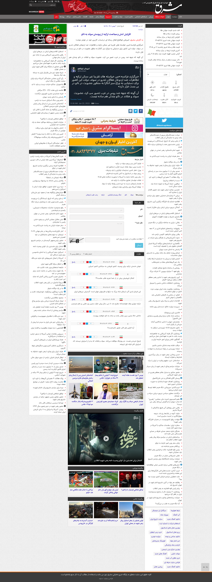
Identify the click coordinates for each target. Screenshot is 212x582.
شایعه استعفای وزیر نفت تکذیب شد (50, 267)
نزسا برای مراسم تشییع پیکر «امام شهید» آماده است (49, 389)
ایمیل (140, 216)
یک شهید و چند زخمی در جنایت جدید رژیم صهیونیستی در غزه (49, 272)
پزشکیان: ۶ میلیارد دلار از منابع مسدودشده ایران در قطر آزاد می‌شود (165, 493)
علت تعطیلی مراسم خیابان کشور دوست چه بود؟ (165, 478)
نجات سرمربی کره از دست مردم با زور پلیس (47, 363)
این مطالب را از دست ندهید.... (132, 353)
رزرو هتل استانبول (173, 532)
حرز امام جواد (175, 540)
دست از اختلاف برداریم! (171, 180)
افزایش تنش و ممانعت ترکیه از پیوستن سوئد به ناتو (106, 34)
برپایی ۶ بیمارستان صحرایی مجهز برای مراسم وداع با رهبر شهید (164, 197)
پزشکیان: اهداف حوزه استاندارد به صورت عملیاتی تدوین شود (166, 382)
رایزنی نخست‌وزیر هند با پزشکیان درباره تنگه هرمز (165, 145)
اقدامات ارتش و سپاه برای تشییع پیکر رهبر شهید (165, 302)
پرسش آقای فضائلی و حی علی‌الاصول (166, 378)
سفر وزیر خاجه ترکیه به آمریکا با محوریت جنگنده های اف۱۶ (119, 177)
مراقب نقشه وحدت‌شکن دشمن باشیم (166, 345)
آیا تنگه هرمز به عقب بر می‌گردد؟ (167, 503)
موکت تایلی (175, 553)
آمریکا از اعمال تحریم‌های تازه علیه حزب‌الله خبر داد (48, 259)
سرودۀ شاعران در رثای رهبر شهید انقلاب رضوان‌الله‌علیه (49, 283)
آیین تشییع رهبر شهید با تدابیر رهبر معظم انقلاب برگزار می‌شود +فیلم (165, 278)
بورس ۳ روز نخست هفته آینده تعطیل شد (132, 377)
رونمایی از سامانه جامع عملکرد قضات (166, 268)
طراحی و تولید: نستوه (106, 578)
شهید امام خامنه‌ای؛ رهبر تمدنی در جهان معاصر (166, 151)
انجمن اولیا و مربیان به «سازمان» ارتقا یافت (164, 258)
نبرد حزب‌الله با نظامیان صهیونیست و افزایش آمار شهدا (48, 317)
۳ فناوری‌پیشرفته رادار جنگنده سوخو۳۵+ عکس (82, 403)
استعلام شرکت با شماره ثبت (169, 523)
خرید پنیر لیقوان (156, 532)
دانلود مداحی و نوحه (172, 536)
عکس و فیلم (77, 16)
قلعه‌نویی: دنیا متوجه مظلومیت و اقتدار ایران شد (48, 329)
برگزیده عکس (138, 498)
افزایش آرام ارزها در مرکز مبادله (168, 37)
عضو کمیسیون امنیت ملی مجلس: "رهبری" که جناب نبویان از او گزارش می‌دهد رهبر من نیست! (165, 402)
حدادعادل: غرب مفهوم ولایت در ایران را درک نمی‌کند (165, 361)
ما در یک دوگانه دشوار (172, 162)
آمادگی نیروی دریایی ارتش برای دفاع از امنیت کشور (164, 208)
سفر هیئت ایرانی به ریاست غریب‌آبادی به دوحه (166, 157)
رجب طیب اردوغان (92, 195)
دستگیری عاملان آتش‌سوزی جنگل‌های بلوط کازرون (48, 347)
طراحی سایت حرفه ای (172, 562)
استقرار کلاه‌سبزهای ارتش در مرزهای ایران (164, 213)
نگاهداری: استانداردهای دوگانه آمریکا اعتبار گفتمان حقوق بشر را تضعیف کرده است (165, 244)
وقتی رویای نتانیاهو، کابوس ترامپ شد (166, 234)
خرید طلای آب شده (173, 558)
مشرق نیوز (163, 7)
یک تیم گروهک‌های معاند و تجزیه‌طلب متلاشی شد (167, 263)
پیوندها (62, 16)
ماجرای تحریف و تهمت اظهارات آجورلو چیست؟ (167, 218)
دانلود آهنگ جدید (173, 519)
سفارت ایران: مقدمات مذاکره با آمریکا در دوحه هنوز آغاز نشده (166, 426)
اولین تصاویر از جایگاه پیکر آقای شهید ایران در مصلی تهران (48, 68)
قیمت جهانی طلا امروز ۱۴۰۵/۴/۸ (168, 44)
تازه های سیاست (176, 130)
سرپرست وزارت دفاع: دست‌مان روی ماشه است (166, 308)
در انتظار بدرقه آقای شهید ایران (52, 264)
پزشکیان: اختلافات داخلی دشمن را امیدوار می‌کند (166, 284)
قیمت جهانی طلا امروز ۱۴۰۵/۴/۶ (168, 65)
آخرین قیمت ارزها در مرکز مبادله (168, 50)
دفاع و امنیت (129, 16)
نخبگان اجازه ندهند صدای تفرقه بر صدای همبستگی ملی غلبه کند (166, 432)
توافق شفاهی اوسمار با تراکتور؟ (132, 489)
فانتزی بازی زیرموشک (172, 312)
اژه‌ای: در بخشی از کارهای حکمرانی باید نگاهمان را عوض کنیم (167, 296)
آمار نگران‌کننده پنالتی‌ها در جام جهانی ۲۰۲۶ (47, 231)
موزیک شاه (164, 514)
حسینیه (108, 16)
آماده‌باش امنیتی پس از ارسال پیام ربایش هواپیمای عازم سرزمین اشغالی (81, 378)
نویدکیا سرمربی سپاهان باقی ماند (51, 403)
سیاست (174, 16)
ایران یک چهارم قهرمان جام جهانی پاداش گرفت (108, 491)
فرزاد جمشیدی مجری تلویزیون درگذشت (107, 403)
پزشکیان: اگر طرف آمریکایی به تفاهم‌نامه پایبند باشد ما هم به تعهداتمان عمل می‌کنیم (166, 335)
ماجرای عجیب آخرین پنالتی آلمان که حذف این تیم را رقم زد (49, 278)
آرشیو (50, 2)
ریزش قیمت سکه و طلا (171, 34)
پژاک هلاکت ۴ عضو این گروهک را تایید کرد (164, 177)
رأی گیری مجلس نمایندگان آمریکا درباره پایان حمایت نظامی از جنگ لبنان (48, 79)
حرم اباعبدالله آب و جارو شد (108, 520)
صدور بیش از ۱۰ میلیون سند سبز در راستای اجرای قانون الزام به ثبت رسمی (165, 172)
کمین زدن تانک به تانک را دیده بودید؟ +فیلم (47, 134)
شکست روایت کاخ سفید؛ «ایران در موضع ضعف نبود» (49, 383)
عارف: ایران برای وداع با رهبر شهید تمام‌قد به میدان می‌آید (164, 166)
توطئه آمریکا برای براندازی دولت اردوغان (126, 187)
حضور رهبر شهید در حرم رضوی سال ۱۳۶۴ (48, 406)
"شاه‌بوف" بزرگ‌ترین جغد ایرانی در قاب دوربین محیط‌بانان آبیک (47, 161)
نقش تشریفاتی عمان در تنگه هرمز (167, 455)
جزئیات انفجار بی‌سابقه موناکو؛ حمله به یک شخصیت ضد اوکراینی (48, 123)
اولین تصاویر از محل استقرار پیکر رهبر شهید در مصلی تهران (131, 522)
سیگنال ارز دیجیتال (159, 510)
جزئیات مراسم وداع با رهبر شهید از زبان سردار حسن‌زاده (164, 367)
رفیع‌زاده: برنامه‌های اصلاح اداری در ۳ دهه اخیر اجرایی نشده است (165, 229)
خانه (180, 16)
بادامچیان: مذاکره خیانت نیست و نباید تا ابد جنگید (48, 85)
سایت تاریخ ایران (156, 519)
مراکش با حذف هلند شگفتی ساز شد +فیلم (81, 491)
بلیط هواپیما (175, 510)
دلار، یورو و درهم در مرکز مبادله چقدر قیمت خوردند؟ (165, 61)
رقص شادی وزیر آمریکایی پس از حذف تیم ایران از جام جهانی (49, 56)
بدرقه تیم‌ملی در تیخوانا (54, 177)
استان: (178, 74)
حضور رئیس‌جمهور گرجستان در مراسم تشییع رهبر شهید (48, 241)
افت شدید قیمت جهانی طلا (170, 30)
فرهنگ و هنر (100, 16)
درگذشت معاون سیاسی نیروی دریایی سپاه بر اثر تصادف (164, 394)
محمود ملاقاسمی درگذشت (53, 297)
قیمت (180, 25)
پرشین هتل (158, 566)
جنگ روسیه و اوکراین (114, 195)
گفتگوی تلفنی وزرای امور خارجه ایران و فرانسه (167, 340)
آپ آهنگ (176, 514)
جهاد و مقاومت (117, 16)
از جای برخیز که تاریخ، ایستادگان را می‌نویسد (163, 141)
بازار (56, 16)
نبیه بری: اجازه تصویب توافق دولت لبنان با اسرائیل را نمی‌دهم (48, 188)
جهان (168, 16)
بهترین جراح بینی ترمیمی (171, 549)
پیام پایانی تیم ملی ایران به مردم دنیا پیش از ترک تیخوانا (48, 323)
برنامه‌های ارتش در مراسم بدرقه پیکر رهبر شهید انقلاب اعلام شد (165, 438)
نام (141, 209)
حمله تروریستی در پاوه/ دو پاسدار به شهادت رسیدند (165, 350)
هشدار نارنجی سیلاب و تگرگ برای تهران (131, 403)
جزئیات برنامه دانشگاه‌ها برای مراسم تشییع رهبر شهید (165, 460)
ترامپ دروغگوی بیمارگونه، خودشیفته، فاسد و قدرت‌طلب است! (47, 293)
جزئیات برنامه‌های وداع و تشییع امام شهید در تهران (164, 499)
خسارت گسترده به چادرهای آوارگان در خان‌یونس (83, 522)
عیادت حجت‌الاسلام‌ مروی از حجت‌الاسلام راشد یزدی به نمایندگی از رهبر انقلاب (166, 136)
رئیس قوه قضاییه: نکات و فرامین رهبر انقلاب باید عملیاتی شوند (164, 451)
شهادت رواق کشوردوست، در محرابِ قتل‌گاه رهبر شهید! (165, 420)
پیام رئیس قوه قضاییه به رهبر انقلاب (166, 488)
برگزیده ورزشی (138, 468)
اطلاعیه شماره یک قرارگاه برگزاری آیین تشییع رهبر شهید (165, 202)
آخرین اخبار (61, 151)
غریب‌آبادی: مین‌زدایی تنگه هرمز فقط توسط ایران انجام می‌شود (165, 388)
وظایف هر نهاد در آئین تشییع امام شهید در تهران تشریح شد (165, 483)
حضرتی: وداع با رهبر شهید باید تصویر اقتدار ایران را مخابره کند (165, 191)
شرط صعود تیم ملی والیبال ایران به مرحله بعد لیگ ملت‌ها (49, 74)
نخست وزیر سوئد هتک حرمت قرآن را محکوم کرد (123, 167)
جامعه (91, 16)
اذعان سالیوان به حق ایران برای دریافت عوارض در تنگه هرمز (50, 129)
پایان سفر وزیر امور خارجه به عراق (167, 443)
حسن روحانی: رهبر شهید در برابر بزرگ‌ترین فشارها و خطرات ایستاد (165, 356)
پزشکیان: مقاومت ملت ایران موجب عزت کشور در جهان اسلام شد (166, 290)
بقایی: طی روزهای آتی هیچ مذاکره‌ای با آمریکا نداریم (166, 409)
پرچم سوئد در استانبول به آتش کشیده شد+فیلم (123, 173)
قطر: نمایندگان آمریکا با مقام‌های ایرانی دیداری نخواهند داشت (49, 144)
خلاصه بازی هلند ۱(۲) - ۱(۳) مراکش (50, 90)
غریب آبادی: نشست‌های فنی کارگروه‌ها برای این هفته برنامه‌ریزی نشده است (165, 472)
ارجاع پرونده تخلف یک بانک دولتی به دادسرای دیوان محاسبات (164, 254)
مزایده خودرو (155, 536)
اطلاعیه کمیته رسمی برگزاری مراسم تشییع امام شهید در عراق (49, 167)
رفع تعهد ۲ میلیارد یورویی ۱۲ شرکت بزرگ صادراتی (166, 272)
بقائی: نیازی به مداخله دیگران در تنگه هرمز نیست (165, 223)
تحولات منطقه (159, 16)
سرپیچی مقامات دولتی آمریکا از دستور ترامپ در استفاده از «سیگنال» (47, 335)
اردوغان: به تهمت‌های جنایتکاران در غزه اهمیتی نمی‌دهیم (50, 236)
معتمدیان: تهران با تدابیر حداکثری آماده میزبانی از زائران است (166, 323)
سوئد (132, 195)
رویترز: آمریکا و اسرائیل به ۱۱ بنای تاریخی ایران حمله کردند (49, 410)
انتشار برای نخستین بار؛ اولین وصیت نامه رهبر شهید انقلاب (118, 460)
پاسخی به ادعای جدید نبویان (169, 249)
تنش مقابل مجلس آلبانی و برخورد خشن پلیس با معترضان (49, 220)
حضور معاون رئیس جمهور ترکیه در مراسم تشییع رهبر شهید (49, 398)
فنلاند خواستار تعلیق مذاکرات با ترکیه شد (126, 180)
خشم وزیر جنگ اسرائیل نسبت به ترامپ (49, 100)
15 (94, 287)
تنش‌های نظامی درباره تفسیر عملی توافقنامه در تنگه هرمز (164, 466)
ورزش (151, 16)
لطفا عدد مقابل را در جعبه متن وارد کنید (129, 239)
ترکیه (103, 195)
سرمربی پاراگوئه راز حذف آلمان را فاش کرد (48, 109)
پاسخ (73, 262)
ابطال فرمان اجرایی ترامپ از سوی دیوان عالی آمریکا (48, 358)
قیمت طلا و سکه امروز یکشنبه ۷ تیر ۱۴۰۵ (164, 47)
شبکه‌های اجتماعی (141, 16)
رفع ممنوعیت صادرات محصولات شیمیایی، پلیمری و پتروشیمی (49, 209)
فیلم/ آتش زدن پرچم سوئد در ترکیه (128, 163)
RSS (57, 2)
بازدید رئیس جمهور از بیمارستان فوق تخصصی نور (48, 114)
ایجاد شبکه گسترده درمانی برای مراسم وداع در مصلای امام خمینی (48, 302)
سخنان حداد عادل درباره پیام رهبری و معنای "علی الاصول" (165, 317)
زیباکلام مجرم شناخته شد (170, 446)
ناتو (126, 195)
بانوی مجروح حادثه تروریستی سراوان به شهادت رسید (166, 329)
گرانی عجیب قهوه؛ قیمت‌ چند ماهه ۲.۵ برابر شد (165, 55)
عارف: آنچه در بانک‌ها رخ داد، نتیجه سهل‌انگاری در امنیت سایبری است (168, 414)
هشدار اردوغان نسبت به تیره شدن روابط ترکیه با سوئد (121, 183)
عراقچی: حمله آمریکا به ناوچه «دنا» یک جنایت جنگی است (166, 185)
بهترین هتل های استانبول (170, 527)
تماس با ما (42, 2)
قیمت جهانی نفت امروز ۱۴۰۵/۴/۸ (167, 40)
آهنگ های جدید (161, 553)
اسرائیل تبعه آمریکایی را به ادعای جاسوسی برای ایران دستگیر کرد (48, 253)
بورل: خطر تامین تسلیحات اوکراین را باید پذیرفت (123, 170)
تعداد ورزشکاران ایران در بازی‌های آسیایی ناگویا (49, 341)
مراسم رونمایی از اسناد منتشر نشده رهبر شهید (49, 311)
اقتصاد (85, 16)
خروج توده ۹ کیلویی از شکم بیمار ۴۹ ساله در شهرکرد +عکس (106, 377)
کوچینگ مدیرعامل (158, 540)
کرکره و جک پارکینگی (172, 545)
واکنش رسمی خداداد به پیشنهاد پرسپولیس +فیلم (49, 182)
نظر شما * (139, 222)
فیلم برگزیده (138, 410)
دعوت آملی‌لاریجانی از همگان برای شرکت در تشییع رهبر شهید (165, 239)
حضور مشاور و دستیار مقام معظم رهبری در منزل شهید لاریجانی (165, 373)
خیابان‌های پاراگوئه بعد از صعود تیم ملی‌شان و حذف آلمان (48, 193)
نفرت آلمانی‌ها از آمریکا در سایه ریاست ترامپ (46, 156)
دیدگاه (69, 16)
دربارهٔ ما (33, 2)
